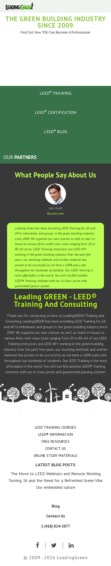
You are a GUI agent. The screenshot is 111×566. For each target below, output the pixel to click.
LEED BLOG (55, 131)
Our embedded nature (55, 487)
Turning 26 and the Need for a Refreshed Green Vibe (55, 480)
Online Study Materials (56, 455)
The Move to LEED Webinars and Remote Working (56, 473)
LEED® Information (55, 434)
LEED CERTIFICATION (55, 112)
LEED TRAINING (55, 93)
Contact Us (55, 448)
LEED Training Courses (55, 427)
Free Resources (55, 441)
